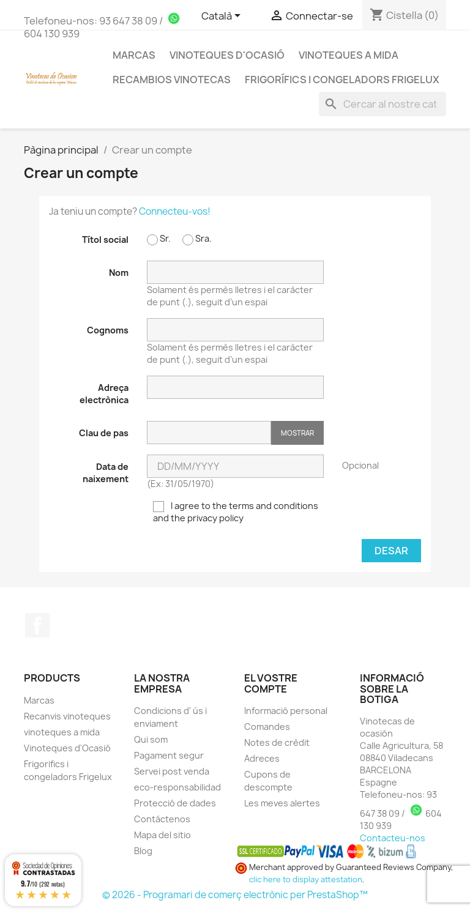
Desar (391, 550)
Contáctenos (162, 819)
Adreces (262, 758)
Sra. (197, 238)
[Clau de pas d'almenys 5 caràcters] (209, 432)
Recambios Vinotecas (172, 79)
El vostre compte (270, 683)
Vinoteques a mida (348, 55)
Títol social (105, 239)
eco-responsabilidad (177, 787)
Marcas (39, 700)
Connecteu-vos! (175, 211)
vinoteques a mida (62, 732)
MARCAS (134, 55)
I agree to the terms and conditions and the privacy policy (235, 512)
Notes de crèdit (277, 742)
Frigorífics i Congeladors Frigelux (342, 79)
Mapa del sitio (162, 835)
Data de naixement (106, 473)
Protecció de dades (175, 803)
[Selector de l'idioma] (223, 16)
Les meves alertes (282, 803)
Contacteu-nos (392, 838)
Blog (143, 851)
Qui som (151, 739)
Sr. (159, 238)
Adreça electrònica (104, 394)
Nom (119, 272)
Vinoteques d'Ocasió (227, 55)
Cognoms (108, 330)
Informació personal (285, 710)
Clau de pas (104, 433)
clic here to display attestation (305, 879)
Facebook (37, 625)
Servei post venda (171, 771)
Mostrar (297, 432)
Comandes (267, 726)
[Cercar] (382, 104)
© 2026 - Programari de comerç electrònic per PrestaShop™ (235, 894)
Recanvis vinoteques (67, 716)
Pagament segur (169, 755)
